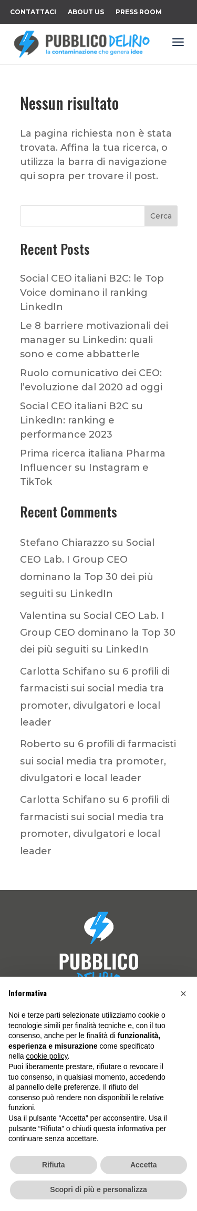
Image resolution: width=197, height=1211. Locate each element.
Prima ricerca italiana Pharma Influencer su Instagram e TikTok (92, 468)
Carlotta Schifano (63, 671)
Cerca (161, 216)
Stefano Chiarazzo (64, 542)
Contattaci (33, 12)
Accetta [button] (143, 1165)
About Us (86, 12)
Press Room (139, 12)
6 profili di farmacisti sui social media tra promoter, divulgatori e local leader (98, 761)
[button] (183, 993)
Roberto (40, 744)
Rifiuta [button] (53, 1165)
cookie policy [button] (46, 1056)
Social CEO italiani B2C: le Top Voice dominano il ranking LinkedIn (92, 293)
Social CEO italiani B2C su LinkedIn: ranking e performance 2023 (81, 420)
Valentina (43, 616)
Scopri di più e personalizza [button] (98, 1189)
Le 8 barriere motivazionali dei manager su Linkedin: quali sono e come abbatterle (94, 340)
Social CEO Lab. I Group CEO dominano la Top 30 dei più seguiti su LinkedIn (97, 633)
